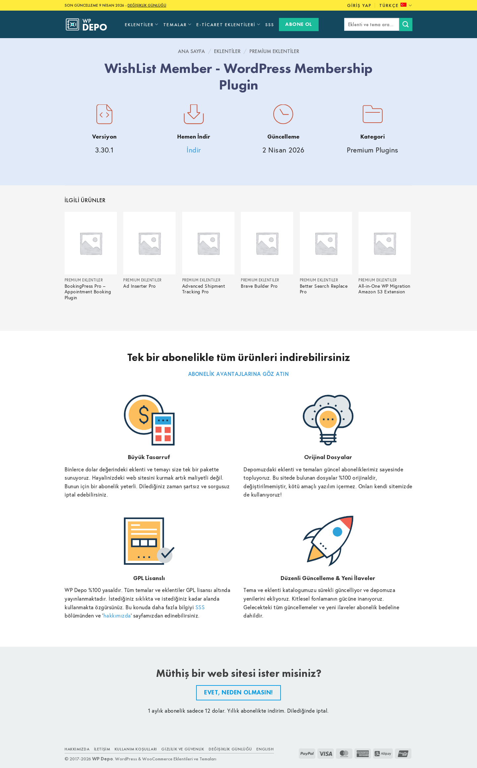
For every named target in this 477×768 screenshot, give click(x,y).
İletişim (102, 749)
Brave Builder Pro (259, 286)
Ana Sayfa (191, 51)
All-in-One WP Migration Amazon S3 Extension (384, 289)
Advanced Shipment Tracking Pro (203, 289)
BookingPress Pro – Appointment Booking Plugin (88, 292)
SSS (269, 25)
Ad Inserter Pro (139, 286)
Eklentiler (142, 24)
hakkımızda (117, 615)
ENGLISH (265, 749)
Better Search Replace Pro (324, 289)
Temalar (177, 24)
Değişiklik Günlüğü (230, 749)
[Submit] (405, 24)
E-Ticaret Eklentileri (228, 24)
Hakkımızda (77, 749)
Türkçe (395, 5)
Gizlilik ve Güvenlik (182, 749)
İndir (193, 150)
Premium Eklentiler (274, 51)
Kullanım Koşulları (136, 749)
